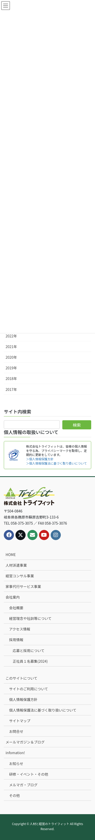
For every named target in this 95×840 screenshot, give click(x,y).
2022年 (11, 335)
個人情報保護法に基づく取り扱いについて (43, 710)
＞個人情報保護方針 (39, 459)
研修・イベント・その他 (28, 774)
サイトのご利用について (28, 688)
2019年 (11, 367)
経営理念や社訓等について (30, 618)
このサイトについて (21, 678)
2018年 (11, 378)
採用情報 (16, 639)
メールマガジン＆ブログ (25, 741)
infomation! (15, 752)
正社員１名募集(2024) (30, 661)
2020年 (11, 357)
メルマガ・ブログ (23, 784)
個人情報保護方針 (23, 699)
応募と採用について (29, 650)
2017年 (11, 389)
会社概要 (16, 607)
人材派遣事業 (16, 565)
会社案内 (13, 597)
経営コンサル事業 (20, 575)
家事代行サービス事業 (23, 586)
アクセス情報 (19, 629)
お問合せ (16, 731)
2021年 (11, 346)
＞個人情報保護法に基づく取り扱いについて (56, 463)
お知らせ (16, 763)
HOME (11, 554)
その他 (14, 795)
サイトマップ (19, 720)
